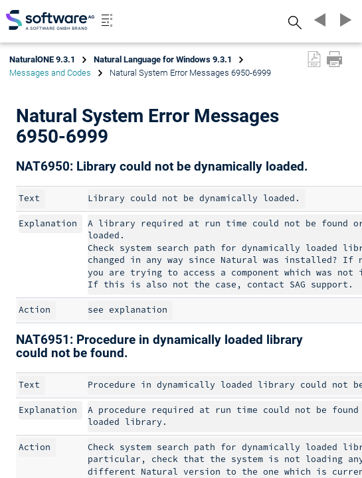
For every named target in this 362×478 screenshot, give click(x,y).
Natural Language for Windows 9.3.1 (163, 59)
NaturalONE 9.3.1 (42, 59)
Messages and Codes (50, 73)
